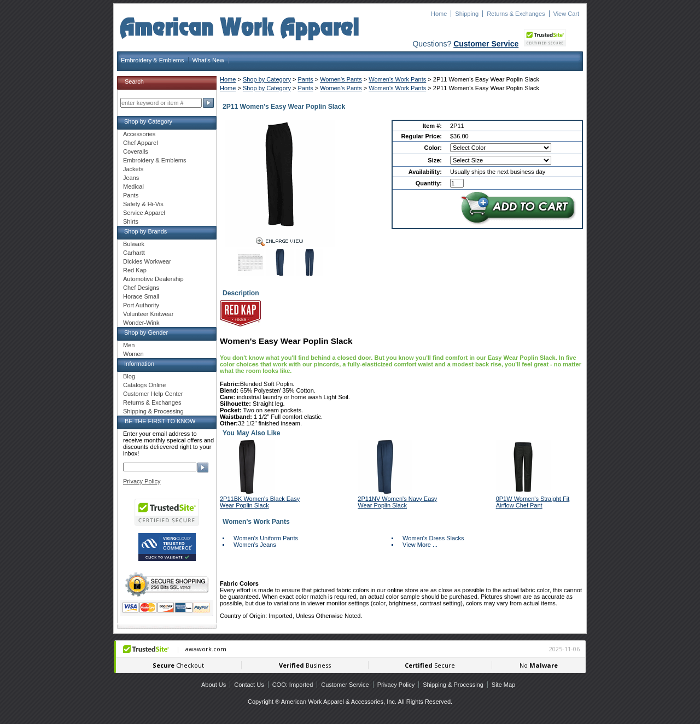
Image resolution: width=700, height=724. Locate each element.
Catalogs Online (144, 385)
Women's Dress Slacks (433, 538)
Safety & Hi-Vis (143, 204)
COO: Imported (292, 684)
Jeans (131, 177)
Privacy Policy (141, 481)
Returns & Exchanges (516, 13)
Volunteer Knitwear (148, 314)
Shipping (467, 13)
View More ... (420, 544)
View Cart (566, 13)
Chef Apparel (140, 142)
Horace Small (141, 296)
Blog (129, 376)
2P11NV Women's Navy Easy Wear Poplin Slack (397, 502)
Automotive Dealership (153, 279)
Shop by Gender (146, 332)
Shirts (130, 221)
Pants (305, 79)
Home (439, 13)
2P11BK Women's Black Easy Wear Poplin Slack (260, 502)
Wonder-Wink (141, 322)
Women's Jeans (255, 544)
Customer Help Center (153, 393)
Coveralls (135, 151)
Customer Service (485, 43)
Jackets (133, 169)
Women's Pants (340, 79)
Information (139, 363)
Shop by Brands (145, 231)
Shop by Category (267, 79)
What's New (208, 60)
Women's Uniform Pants (266, 538)
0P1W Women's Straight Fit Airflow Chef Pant (533, 502)
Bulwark (133, 244)
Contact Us (249, 684)
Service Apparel (144, 212)
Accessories (139, 134)
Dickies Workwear (147, 261)
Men (129, 345)
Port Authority (141, 305)
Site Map (503, 684)
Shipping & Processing (153, 411)
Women (133, 354)
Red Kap (135, 270)
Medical (133, 186)
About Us (213, 684)
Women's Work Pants (397, 79)
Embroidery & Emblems (152, 60)
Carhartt (134, 252)
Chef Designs (141, 287)
